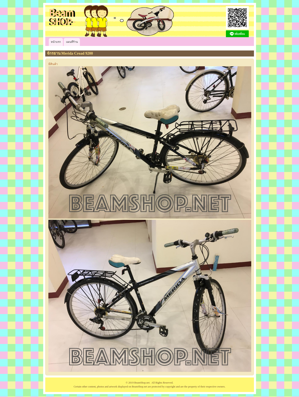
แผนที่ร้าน (72, 41)
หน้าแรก (56, 41)
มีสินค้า (53, 64)
